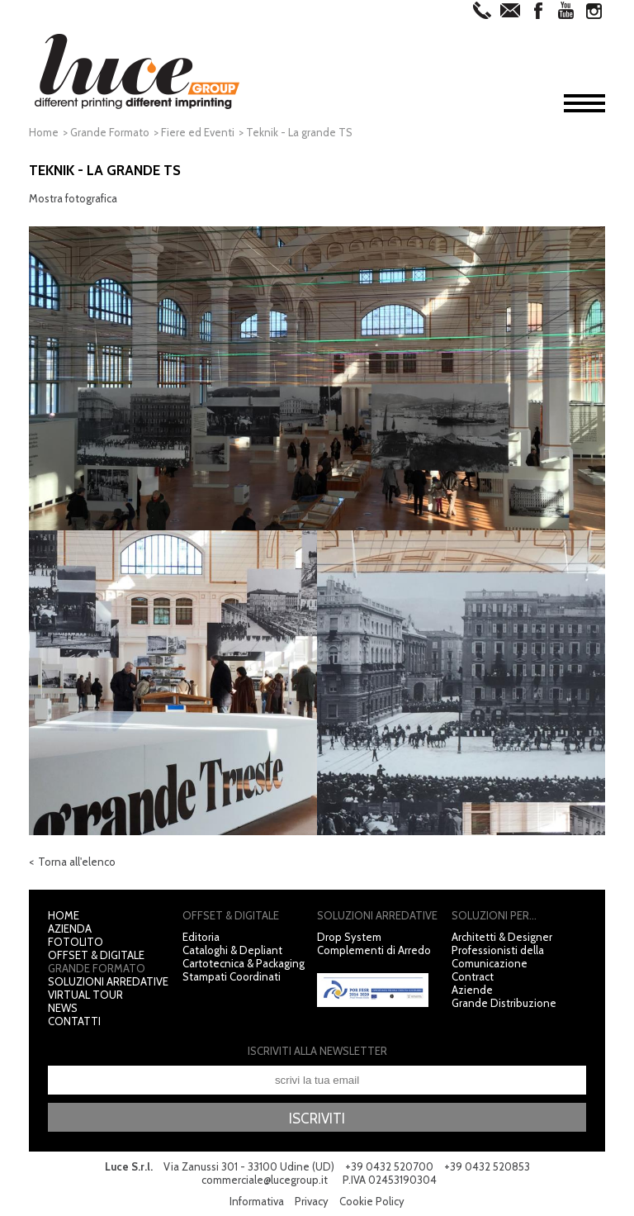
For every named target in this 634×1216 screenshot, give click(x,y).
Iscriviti (317, 1118)
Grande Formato (109, 132)
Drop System (349, 936)
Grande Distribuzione (504, 1002)
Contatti (74, 1021)
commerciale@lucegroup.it (264, 1179)
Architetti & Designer (502, 936)
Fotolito (75, 941)
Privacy (312, 1201)
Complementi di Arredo (374, 950)
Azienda (70, 928)
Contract (473, 976)
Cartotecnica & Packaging (243, 963)
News (63, 1007)
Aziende (472, 989)
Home (44, 132)
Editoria (201, 936)
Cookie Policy (372, 1201)
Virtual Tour (85, 994)
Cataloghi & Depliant (232, 950)
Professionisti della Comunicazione (498, 956)
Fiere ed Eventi (197, 132)
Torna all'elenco (77, 861)
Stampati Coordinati (231, 976)
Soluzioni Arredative (108, 981)
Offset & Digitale (96, 955)
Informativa (256, 1201)
